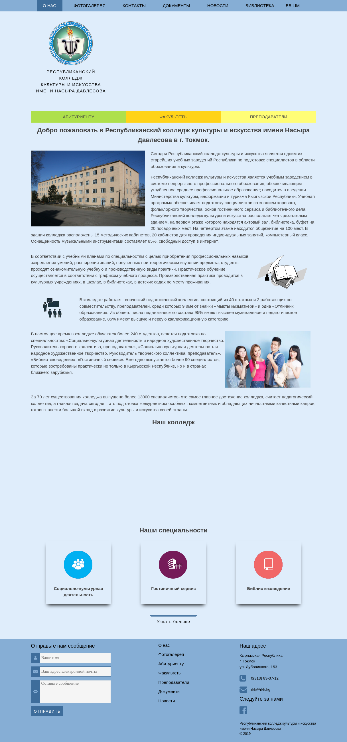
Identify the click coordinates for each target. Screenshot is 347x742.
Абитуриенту (78, 116)
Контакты (134, 5)
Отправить (47, 711)
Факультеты (173, 116)
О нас (49, 5)
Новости (217, 5)
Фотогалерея (89, 5)
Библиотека (259, 5)
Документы (176, 5)
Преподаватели (268, 116)
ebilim (293, 5)
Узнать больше (173, 621)
